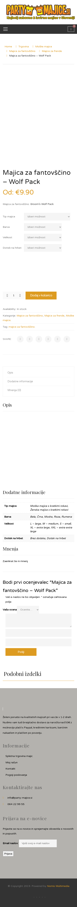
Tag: (5, 326)
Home (8, 46)
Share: (7, 339)
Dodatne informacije (20, 381)
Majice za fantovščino (22, 51)
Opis (10, 372)
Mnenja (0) (14, 390)
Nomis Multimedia (58, 886)
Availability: (9, 309)
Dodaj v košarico (41, 295)
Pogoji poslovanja (16, 774)
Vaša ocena (10, 609)
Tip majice (9, 216)
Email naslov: (10, 843)
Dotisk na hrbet (12, 247)
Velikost (7, 237)
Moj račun (11, 762)
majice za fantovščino (22, 326)
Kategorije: (9, 315)
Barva (6, 227)
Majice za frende (52, 51)
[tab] (38, 372)
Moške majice (43, 46)
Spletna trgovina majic (19, 756)
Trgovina (23, 46)
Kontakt (10, 768)
